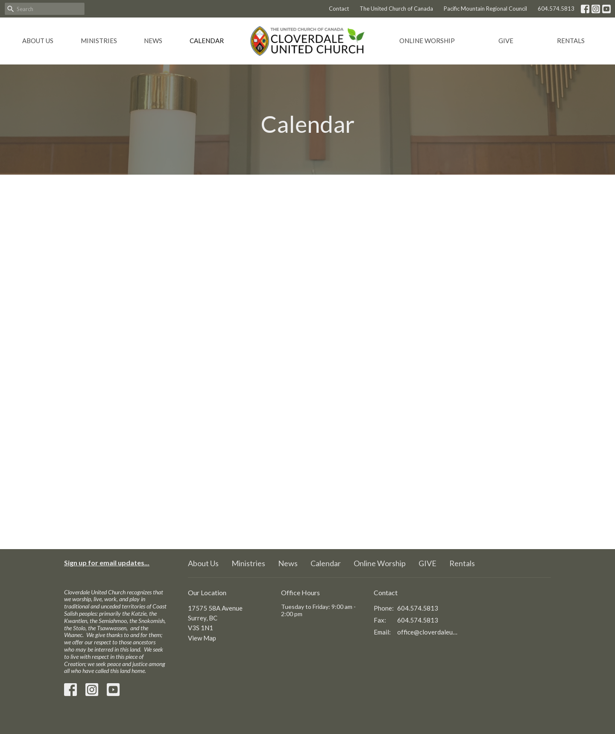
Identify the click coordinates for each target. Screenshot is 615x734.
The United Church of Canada (396, 8)
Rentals (571, 40)
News (153, 40)
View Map (202, 638)
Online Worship (427, 40)
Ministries (99, 40)
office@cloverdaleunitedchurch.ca (427, 632)
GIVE (505, 40)
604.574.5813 (556, 8)
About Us (37, 40)
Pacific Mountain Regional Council (485, 8)
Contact (339, 8)
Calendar (207, 40)
